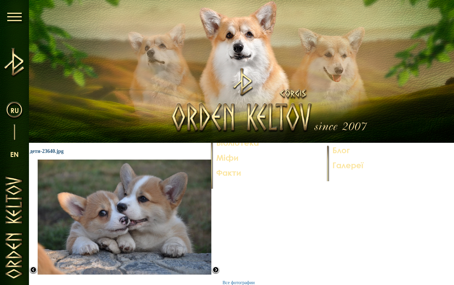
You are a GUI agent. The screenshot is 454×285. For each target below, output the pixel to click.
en (14, 154)
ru (14, 110)
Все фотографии (238, 282)
